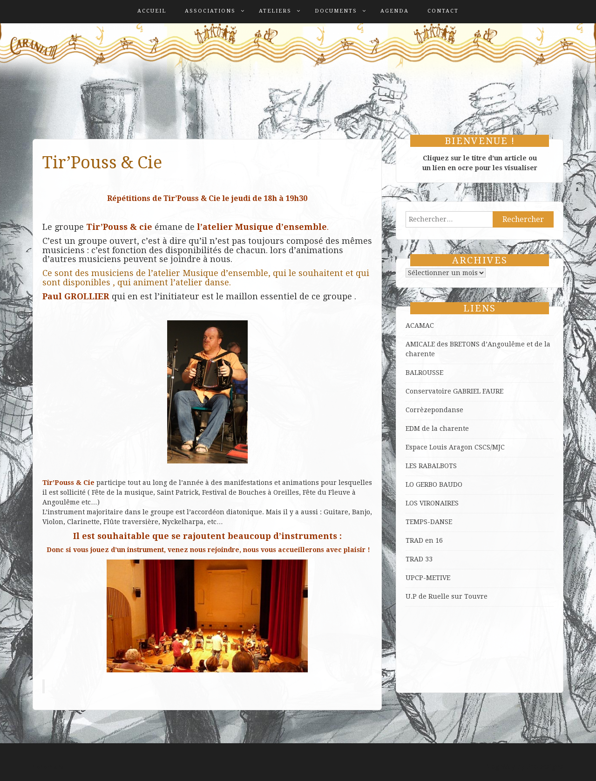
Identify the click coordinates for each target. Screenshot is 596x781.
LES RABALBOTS (431, 466)
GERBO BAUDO (439, 484)
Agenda (394, 11)
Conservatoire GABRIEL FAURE (454, 391)
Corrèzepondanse (434, 410)
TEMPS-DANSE (429, 521)
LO (411, 484)
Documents (336, 11)
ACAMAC (420, 325)
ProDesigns (545, 766)
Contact (443, 11)
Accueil (151, 11)
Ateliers (275, 11)
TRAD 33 (419, 559)
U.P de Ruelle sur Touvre (447, 596)
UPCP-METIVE (428, 577)
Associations (210, 11)
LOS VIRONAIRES (432, 503)
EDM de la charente (437, 428)
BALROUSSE (424, 372)
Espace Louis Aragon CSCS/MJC (455, 447)
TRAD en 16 (424, 540)
